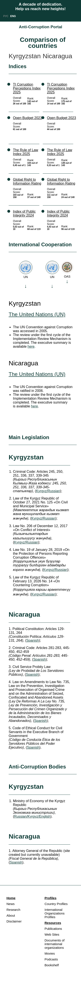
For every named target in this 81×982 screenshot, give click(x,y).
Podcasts (51, 959)
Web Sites (51, 934)
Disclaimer (14, 921)
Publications (53, 928)
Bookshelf (51, 965)
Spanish (32, 640)
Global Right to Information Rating (27, 181)
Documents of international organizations (54, 943)
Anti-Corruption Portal (40, 27)
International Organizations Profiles (54, 913)
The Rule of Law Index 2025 (25, 152)
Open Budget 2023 (27, 118)
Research (13, 909)
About (10, 915)
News (10, 904)
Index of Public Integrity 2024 (24, 213)
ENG (13, 16)
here (31, 346)
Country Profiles (56, 904)
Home (11, 898)
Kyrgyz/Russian (48, 491)
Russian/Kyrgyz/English (32, 816)
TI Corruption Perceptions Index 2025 (27, 88)
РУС (5, 16)
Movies (49, 953)
